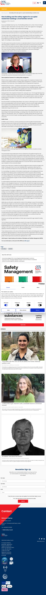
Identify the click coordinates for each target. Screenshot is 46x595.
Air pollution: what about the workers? (12, 456)
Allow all (37, 310)
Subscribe (23, 325)
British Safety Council (8, 530)
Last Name (3, 483)
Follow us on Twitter (42, 539)
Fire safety (4, 248)
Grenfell (10, 248)
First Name (3, 478)
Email (2, 489)
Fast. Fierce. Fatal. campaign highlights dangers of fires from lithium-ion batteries (19, 259)
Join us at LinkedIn (44, 539)
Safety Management (4, 12)
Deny (8, 310)
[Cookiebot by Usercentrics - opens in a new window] (39, 284)
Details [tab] (23, 287)
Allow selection (23, 310)
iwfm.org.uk (26, 240)
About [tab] (38, 287)
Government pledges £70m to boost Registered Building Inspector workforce (18, 258)
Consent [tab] (8, 287)
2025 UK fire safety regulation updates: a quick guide (13, 261)
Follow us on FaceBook (39, 539)
